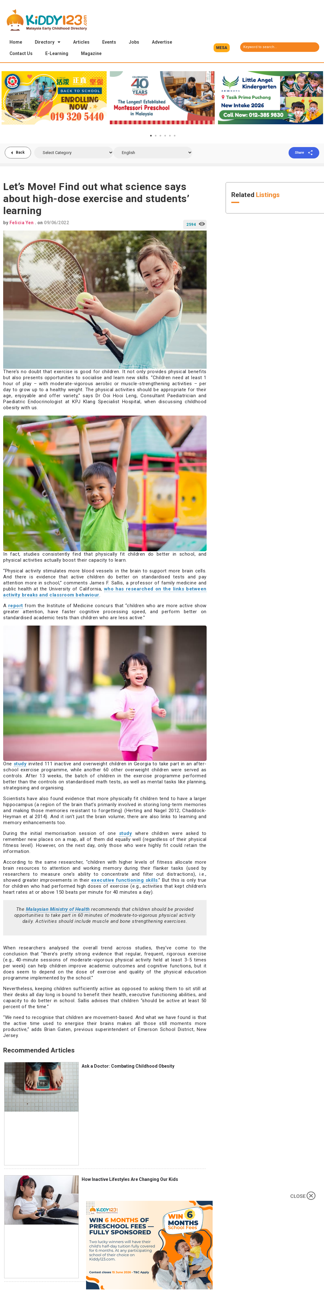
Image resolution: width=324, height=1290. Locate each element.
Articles (81, 42)
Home (15, 42)
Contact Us (21, 53)
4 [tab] (165, 136)
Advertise (162, 42)
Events (109, 42)
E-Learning (56, 53)
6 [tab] (174, 136)
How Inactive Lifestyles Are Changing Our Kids (130, 1179)
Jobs (134, 42)
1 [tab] (151, 136)
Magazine (91, 53)
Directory (47, 42)
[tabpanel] (54, 98)
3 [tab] (160, 136)
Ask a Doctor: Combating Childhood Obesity (128, 1066)
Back (20, 153)
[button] (222, 47)
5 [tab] (170, 136)
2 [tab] (156, 136)
